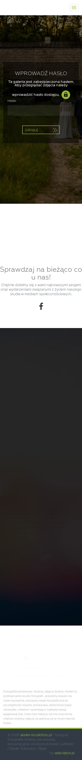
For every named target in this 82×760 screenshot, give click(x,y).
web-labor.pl (64, 753)
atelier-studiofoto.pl (36, 735)
